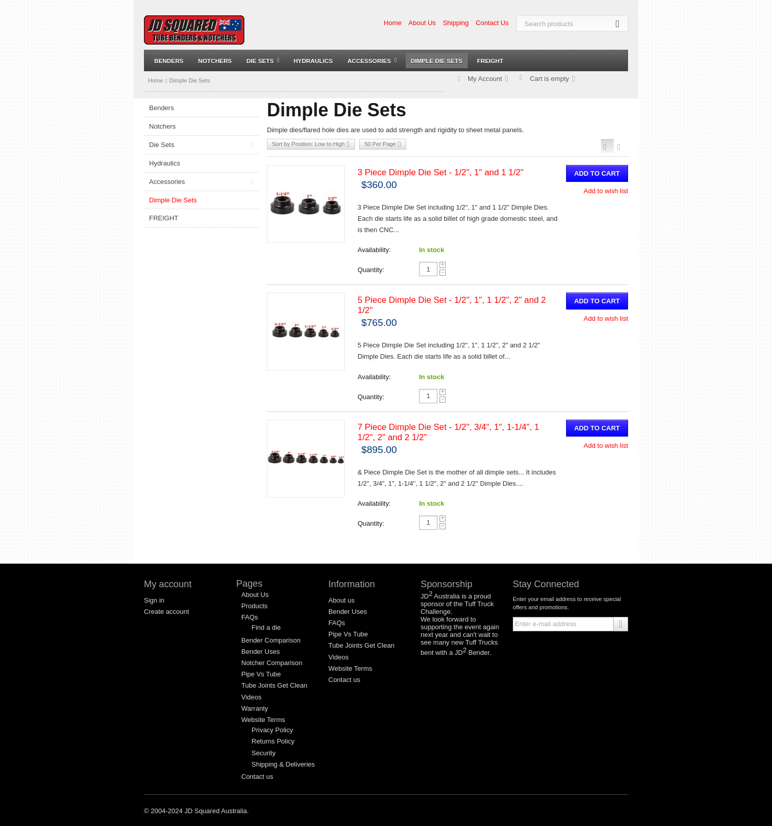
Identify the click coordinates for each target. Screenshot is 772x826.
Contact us (257, 776)
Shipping (456, 23)
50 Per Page (382, 144)
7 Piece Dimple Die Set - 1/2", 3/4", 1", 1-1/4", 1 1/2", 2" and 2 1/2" (448, 432)
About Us (421, 23)
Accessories (372, 60)
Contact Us (492, 23)
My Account (485, 78)
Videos (251, 697)
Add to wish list (605, 191)
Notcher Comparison (271, 663)
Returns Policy (273, 741)
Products (254, 606)
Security (264, 753)
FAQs (249, 617)
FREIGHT (490, 60)
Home (393, 23)
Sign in (154, 600)
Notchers (215, 60)
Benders (168, 60)
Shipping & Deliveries (283, 764)
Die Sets (262, 60)
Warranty (254, 708)
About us (341, 600)
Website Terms (263, 720)
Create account (166, 611)
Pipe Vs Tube (261, 674)
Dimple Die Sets (437, 60)
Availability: (374, 250)
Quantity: (371, 270)
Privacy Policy (272, 730)
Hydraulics (313, 60)
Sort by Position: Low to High (311, 144)
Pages (249, 584)
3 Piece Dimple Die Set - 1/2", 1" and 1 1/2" (441, 172)
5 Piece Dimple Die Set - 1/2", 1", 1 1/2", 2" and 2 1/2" (452, 305)
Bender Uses (260, 651)
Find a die (266, 627)
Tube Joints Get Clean (274, 685)
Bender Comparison (271, 640)
